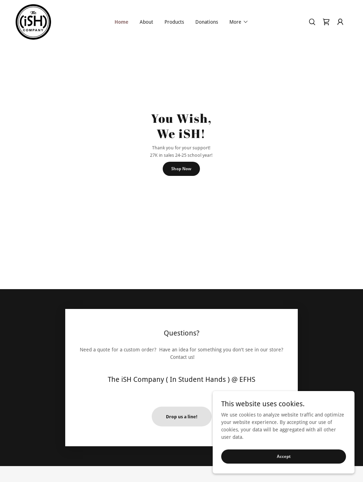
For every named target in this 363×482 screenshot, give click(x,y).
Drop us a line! (181, 416)
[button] (238, 22)
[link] (33, 21)
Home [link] (121, 22)
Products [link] (174, 22)
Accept (284, 456)
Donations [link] (206, 22)
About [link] (146, 22)
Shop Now (181, 168)
